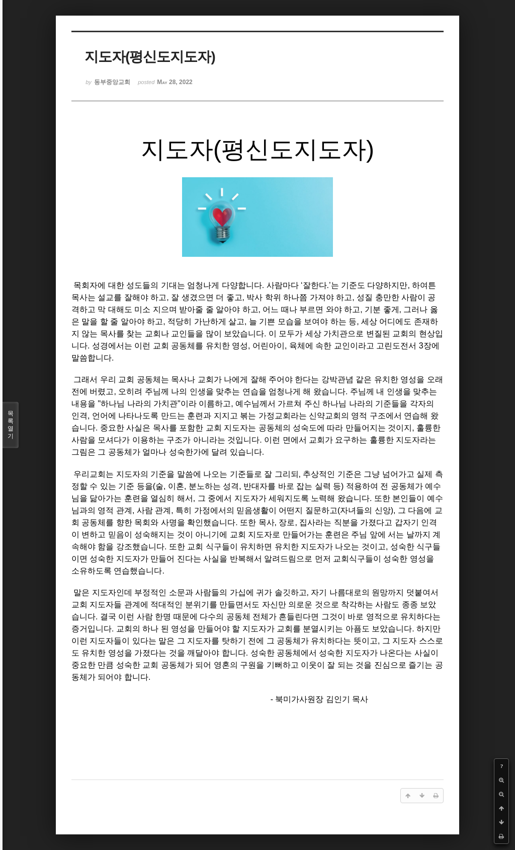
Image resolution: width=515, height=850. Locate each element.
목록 (11, 425)
